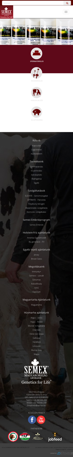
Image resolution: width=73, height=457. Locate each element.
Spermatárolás (36, 166)
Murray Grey (36, 350)
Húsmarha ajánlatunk (36, 312)
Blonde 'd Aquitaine (36, 326)
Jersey (36, 254)
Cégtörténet (36, 149)
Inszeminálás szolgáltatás (37, 208)
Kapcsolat (36, 145)
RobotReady (36, 283)
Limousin (36, 346)
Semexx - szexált (36, 275)
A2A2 (36, 288)
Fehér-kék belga (36, 334)
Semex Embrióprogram (36, 219)
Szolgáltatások (36, 190)
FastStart (36, 292)
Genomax (36, 279)
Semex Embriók (36, 225)
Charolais (37, 330)
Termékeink (36, 161)
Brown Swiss (36, 259)
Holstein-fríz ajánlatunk (36, 232)
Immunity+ (36, 271)
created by (61, 453)
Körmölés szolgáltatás (36, 212)
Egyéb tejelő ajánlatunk (36, 249)
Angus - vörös (36, 317)
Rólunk (36, 140)
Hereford (36, 342)
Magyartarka (36, 304)
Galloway (36, 338)
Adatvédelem (36, 153)
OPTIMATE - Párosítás (36, 200)
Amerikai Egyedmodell (36, 237)
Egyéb (36, 183)
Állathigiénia (36, 179)
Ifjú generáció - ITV (36, 242)
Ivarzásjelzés (36, 174)
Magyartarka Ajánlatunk (36, 299)
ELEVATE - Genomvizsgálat (36, 196)
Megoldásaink (36, 266)
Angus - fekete (36, 321)
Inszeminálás (36, 170)
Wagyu (36, 354)
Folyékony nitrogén (37, 204)
